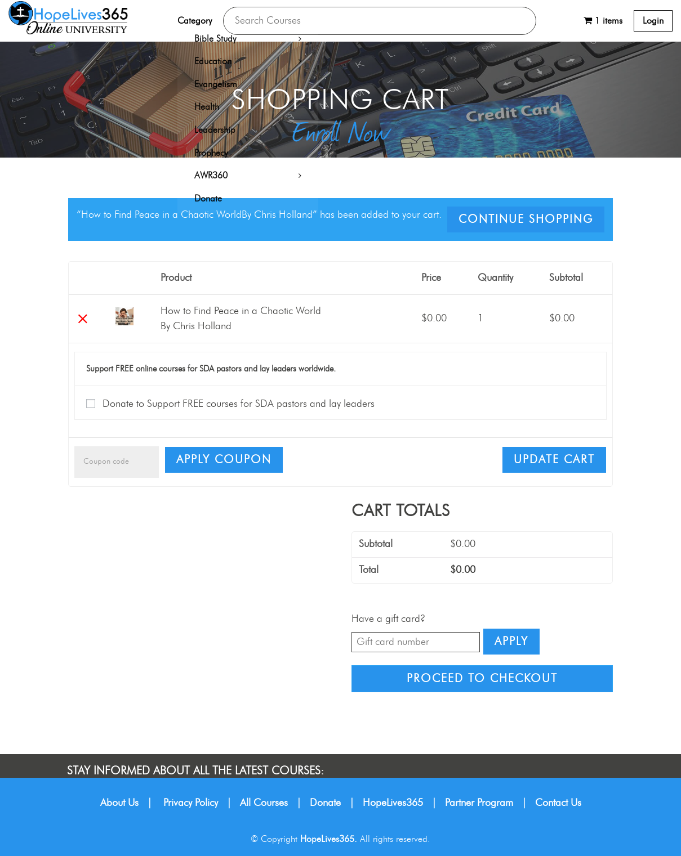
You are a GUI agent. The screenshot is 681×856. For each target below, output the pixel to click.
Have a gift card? (388, 619)
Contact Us (558, 803)
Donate (325, 803)
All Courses (264, 803)
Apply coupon (223, 459)
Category (194, 20)
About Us (119, 803)
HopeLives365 (393, 803)
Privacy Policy (190, 803)
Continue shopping (526, 219)
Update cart (554, 459)
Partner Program (479, 803)
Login (653, 20)
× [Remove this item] (82, 318)
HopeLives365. (328, 839)
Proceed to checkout (482, 678)
